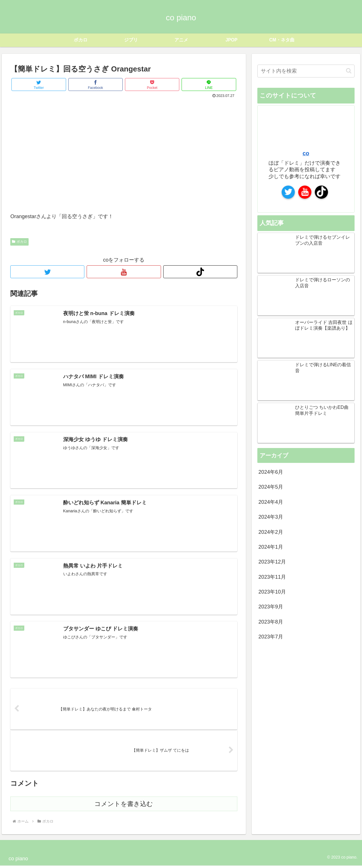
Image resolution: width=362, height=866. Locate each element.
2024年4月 (270, 502)
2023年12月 (272, 562)
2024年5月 (270, 487)
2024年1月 (270, 547)
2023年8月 (270, 622)
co (306, 153)
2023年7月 (270, 637)
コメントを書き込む (123, 804)
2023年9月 (270, 607)
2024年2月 (270, 532)
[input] (306, 71)
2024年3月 (270, 517)
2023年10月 (272, 592)
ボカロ (19, 242)
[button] (349, 70)
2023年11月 (272, 577)
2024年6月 (270, 472)
